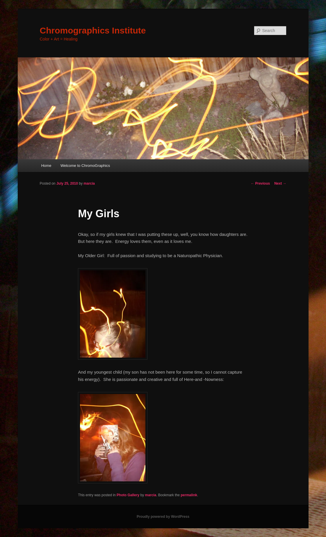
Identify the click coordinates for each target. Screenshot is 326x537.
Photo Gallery (128, 495)
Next (280, 183)
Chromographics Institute (93, 30)
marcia (89, 183)
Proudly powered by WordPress (163, 517)
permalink (189, 495)
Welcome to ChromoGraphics (85, 165)
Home (46, 165)
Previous (260, 183)
